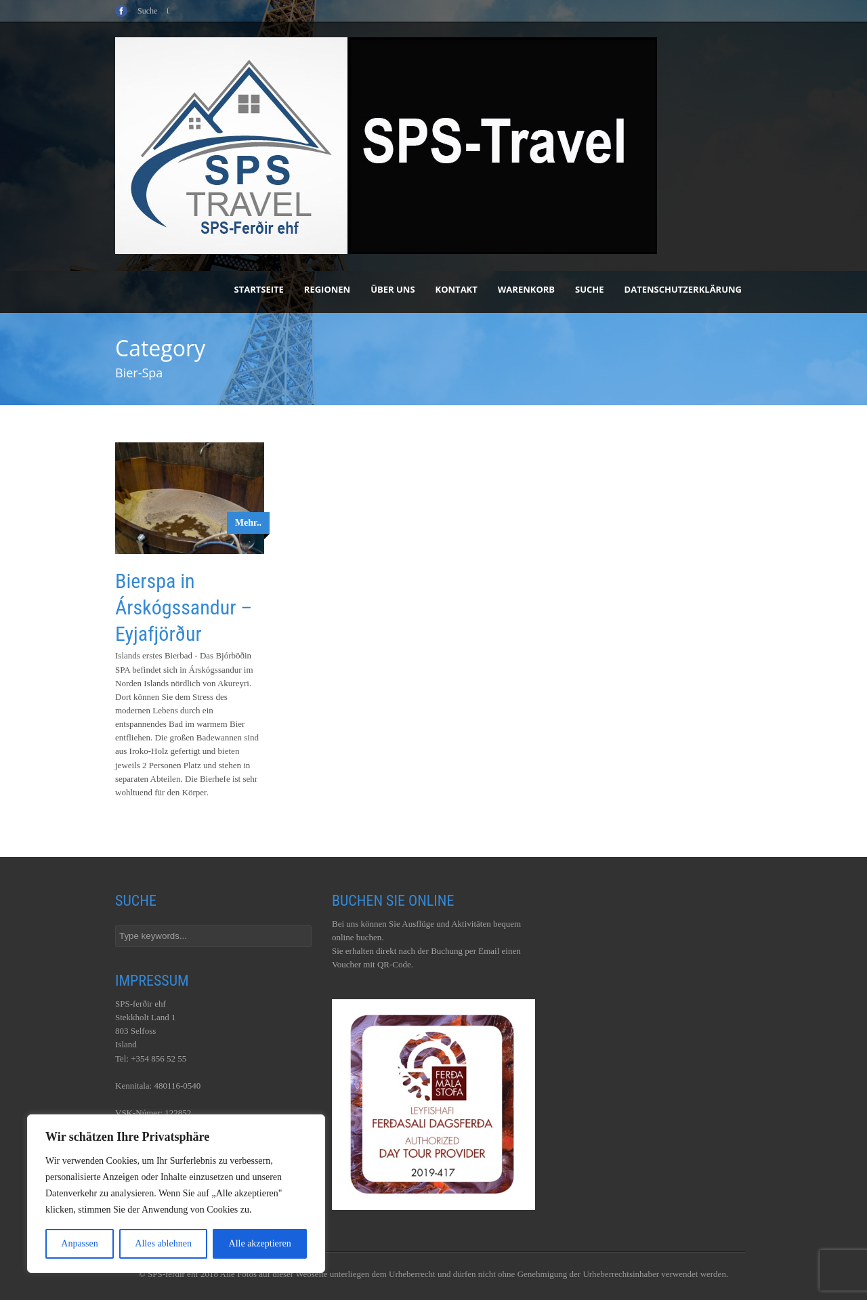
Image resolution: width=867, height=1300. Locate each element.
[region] (176, 1193)
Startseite (259, 289)
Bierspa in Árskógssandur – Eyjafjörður (183, 607)
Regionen (327, 289)
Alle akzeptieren (260, 1243)
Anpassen (79, 1243)
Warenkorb (526, 289)
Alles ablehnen (163, 1243)
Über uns (393, 289)
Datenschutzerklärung (683, 289)
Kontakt (457, 289)
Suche (589, 289)
